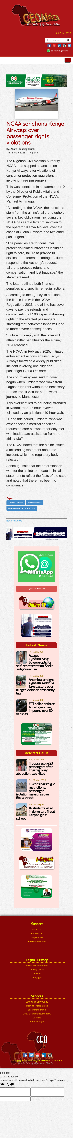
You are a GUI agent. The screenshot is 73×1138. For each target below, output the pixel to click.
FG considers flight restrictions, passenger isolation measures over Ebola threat (35, 791)
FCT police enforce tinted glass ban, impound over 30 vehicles (35, 709)
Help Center (37, 937)
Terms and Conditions (37, 965)
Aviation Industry (15, 502)
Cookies (37, 973)
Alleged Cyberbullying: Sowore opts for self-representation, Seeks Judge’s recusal (34, 662)
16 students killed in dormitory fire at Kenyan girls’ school (35, 813)
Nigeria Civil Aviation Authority (21, 508)
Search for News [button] (36, 588)
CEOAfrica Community (37, 1001)
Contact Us (36, 933)
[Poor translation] (10, 1085)
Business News (35, 502)
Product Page (37, 1021)
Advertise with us (37, 941)
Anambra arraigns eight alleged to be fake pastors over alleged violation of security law (35, 686)
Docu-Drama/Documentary (37, 1013)
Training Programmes (37, 1005)
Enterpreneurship (37, 1009)
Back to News (14, 520)
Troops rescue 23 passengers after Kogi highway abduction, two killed (34, 768)
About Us (37, 929)
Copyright (37, 977)
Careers (37, 1017)
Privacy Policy (37, 969)
